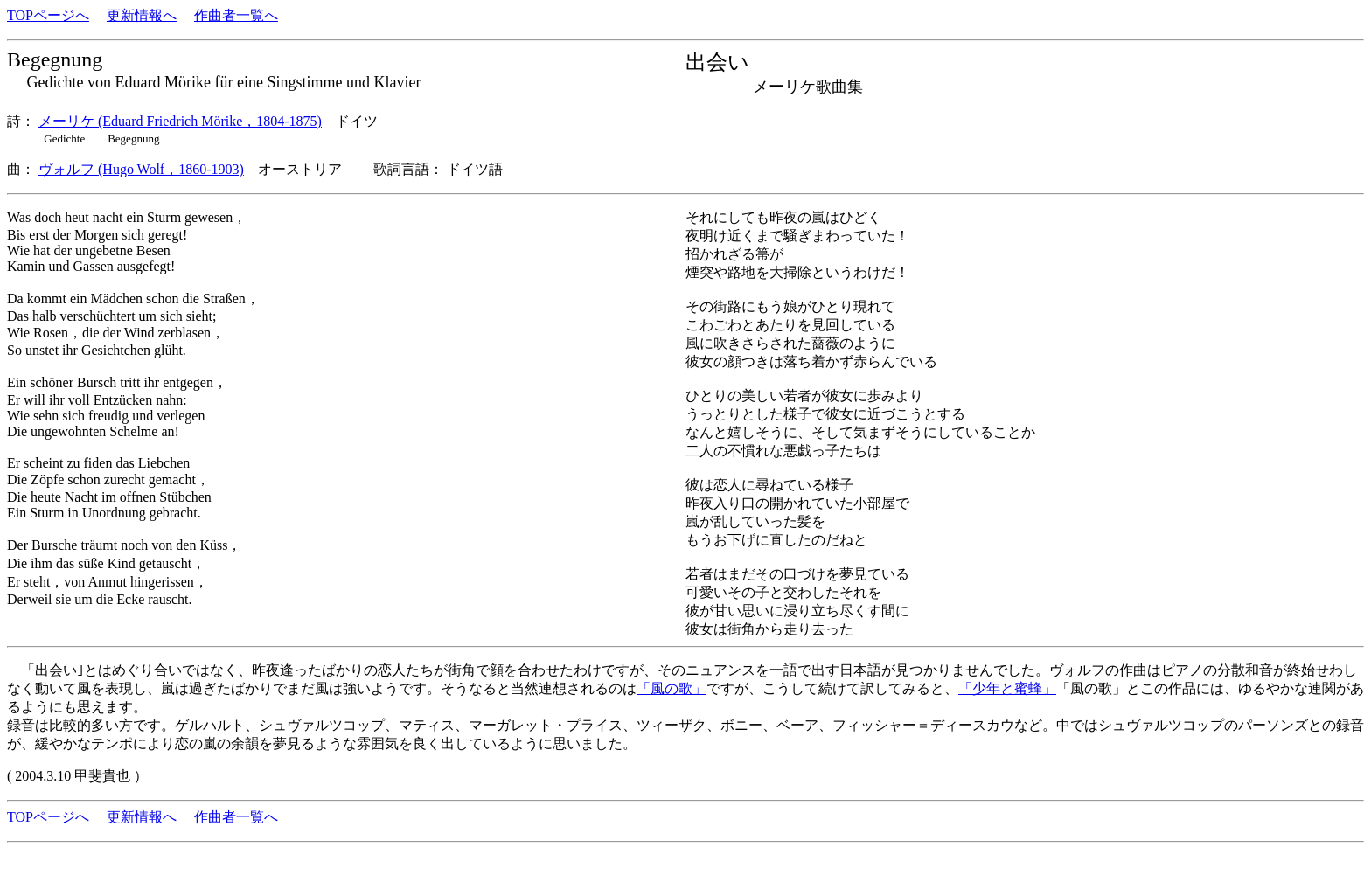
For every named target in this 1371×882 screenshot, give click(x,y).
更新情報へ (142, 15)
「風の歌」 (671, 688)
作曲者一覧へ (236, 15)
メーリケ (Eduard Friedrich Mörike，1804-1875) (180, 121)
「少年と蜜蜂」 (1007, 688)
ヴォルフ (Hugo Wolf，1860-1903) (141, 169)
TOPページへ (48, 15)
